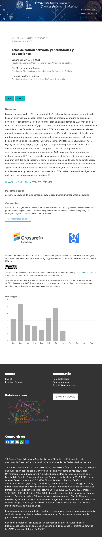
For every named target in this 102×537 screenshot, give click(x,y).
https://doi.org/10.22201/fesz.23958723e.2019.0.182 (28, 182)
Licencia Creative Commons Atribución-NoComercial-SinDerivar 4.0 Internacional (50, 462)
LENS (20, 98)
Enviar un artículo (65, 396)
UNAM (10, 529)
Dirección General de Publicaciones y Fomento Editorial (62, 526)
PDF (9, 98)
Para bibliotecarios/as (64, 385)
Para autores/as (61, 382)
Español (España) (14, 382)
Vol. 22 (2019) (18, 38)
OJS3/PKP (40, 529)
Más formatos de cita (18, 218)
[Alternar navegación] (11, 17)
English (8, 379)
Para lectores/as (61, 379)
